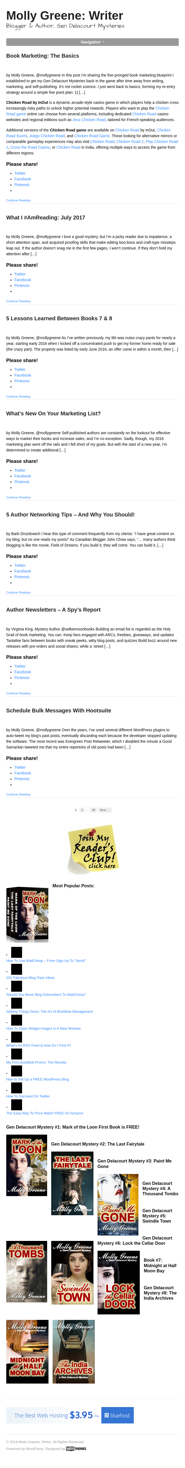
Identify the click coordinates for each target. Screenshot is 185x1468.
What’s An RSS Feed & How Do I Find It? (38, 1045)
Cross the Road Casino (30, 147)
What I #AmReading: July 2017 (45, 218)
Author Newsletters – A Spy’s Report (53, 610)
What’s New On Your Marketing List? (53, 413)
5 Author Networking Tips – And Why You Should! (70, 515)
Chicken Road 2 (130, 141)
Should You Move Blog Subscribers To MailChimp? (46, 995)
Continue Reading (18, 200)
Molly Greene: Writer (64, 15)
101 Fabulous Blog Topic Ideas (30, 978)
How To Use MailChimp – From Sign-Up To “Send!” (46, 961)
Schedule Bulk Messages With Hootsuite (58, 710)
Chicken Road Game (92, 136)
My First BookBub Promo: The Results (36, 1062)
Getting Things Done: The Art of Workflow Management (49, 1011)
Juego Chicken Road (47, 136)
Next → (105, 810)
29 (93, 810)
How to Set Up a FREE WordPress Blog (37, 1079)
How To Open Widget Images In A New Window (43, 1028)
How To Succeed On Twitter (28, 1096)
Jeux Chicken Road (88, 120)
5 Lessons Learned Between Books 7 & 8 (59, 318)
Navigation (91, 42)
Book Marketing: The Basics (42, 56)
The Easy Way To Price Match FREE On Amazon (44, 1113)
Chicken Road (144, 114)
